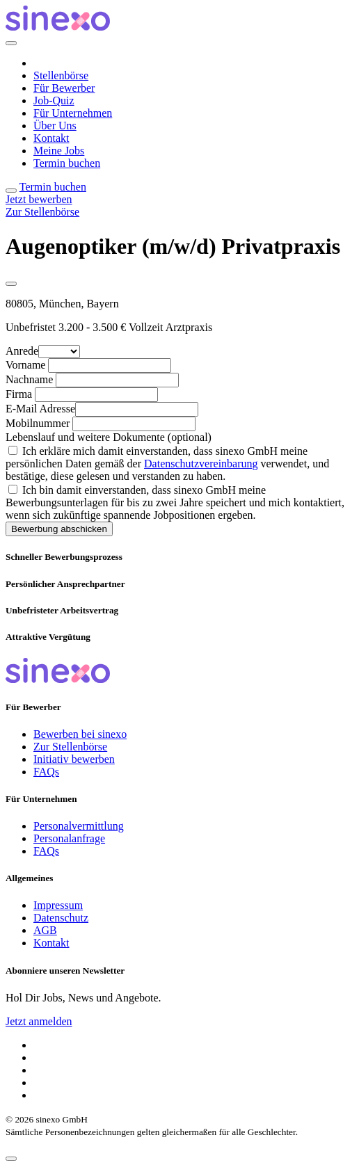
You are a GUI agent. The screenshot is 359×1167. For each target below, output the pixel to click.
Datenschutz (60, 918)
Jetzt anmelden (39, 1021)
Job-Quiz (53, 100)
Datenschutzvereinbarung (200, 463)
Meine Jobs (58, 150)
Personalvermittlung (78, 826)
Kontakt (51, 138)
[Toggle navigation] (11, 190)
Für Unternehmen (72, 113)
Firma (19, 394)
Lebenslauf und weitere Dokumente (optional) (109, 437)
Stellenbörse (60, 75)
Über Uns (55, 125)
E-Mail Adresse (40, 409)
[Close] (11, 43)
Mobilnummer (38, 423)
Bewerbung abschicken (59, 529)
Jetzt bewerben (39, 199)
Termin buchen (66, 163)
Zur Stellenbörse (42, 212)
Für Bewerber (64, 88)
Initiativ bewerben (74, 759)
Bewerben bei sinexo (80, 734)
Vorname (25, 365)
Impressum (58, 905)
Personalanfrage (69, 838)
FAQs (46, 772)
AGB (45, 930)
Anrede (22, 351)
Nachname (29, 379)
